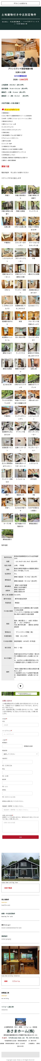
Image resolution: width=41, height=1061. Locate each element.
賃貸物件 (5, 936)
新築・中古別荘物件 (8, 914)
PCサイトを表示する (20, 3)
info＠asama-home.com (16, 1038)
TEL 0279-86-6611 (32, 1038)
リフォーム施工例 (8, 1007)
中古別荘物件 (15, 21)
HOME (5, 21)
